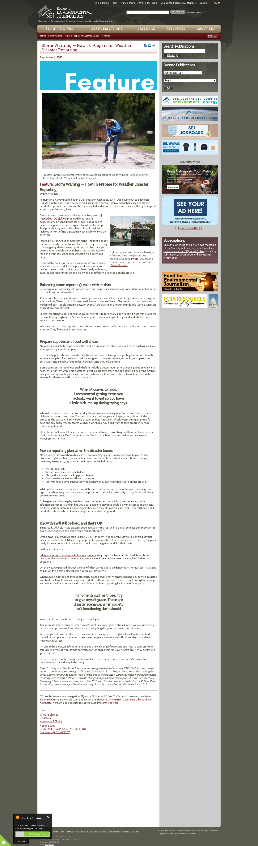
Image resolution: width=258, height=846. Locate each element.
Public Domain (119, 265)
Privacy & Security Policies (88, 831)
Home (96, 3)
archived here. (111, 702)
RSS (215, 3)
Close (48, 817)
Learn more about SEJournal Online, (184, 251)
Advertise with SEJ (190, 228)
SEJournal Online (173, 244)
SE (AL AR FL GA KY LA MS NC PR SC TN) (63, 729)
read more (21, 841)
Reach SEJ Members (186, 3)
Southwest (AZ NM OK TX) (55, 732)
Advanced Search (194, 12)
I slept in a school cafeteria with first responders (68, 555)
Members (70, 831)
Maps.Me (63, 478)
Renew (126, 831)
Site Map (135, 831)
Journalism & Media (51, 721)
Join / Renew (119, 3)
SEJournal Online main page (112, 699)
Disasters (45, 718)
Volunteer (204, 3)
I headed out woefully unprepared (71, 217)
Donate (105, 3)
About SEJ (206, 28)
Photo (135, 258)
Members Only (136, 3)
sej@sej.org (49, 845)
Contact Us (166, 3)
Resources (175, 28)
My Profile (152, 3)
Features (45, 710)
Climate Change (49, 714)
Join (62, 831)
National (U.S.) (48, 725)
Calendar (146, 28)
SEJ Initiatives (59, 28)
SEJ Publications (106, 28)
